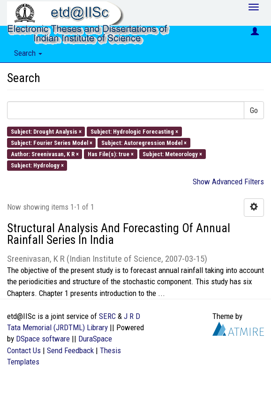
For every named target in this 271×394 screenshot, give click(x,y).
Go (254, 110)
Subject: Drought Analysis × (46, 131)
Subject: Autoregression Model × (144, 142)
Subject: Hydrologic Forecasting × (134, 131)
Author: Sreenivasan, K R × (45, 154)
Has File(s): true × (111, 154)
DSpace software (43, 338)
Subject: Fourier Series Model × (51, 142)
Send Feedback (70, 350)
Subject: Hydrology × (37, 165)
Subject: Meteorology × (172, 154)
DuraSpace (95, 338)
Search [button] (28, 53)
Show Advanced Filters (228, 181)
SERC (107, 316)
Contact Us (24, 350)
